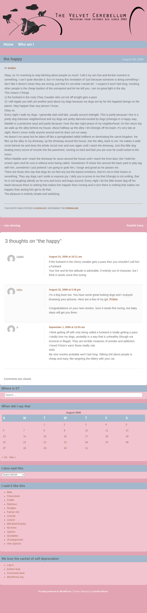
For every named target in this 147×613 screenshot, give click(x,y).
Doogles (41, 208)
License (11, 516)
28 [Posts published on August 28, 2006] (24, 448)
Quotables (12, 535)
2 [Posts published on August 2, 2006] (64, 424)
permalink (72, 208)
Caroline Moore (100, 591)
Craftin (10, 500)
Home (8, 44)
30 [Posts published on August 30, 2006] (65, 448)
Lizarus (11, 520)
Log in (10, 565)
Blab (9, 492)
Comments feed (15, 573)
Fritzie (114, 299)
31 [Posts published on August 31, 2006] (86, 448)
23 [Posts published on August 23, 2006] (65, 442)
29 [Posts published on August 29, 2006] (44, 448)
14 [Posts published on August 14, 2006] (24, 436)
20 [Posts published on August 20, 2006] (4, 442)
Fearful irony (137, 225)
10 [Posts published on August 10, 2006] (86, 430)
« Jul (4, 457)
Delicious (12, 504)
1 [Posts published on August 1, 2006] (44, 424)
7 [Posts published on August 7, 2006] (24, 430)
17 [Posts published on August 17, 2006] (86, 436)
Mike (19, 289)
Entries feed (13, 569)
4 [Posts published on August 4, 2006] (106, 424)
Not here (11, 527)
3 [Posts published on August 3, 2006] (85, 424)
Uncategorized (15, 539)
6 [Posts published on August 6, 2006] (3, 430)
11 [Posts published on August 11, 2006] (106, 430)
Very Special (14, 543)
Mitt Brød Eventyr (16, 523)
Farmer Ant (13, 512)
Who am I (26, 44)
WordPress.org (15, 577)
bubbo (12, 68)
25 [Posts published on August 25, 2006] (106, 442)
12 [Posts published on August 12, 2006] (127, 430)
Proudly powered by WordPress (55, 591)
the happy (13, 59)
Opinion (11, 532)
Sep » (12, 457)
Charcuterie (13, 496)
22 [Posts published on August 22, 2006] (44, 442)
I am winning (10, 225)
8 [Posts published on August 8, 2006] (44, 430)
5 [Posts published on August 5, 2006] (126, 424)
